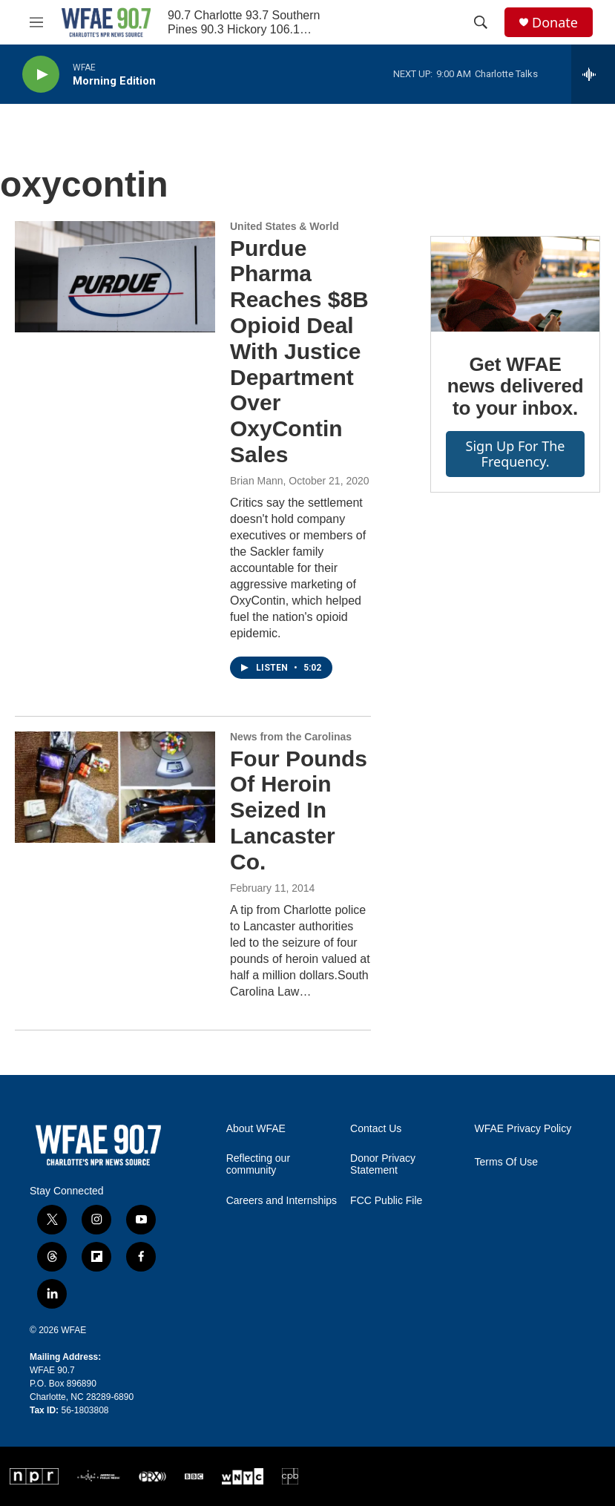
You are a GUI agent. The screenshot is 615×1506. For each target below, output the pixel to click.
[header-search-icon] (481, 22)
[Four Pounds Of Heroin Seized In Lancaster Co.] (115, 787)
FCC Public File (386, 1200)
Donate (555, 22)
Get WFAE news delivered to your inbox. (515, 386)
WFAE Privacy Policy (523, 1128)
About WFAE (256, 1128)
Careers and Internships (281, 1200)
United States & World (284, 226)
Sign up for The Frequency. (515, 453)
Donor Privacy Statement (382, 1164)
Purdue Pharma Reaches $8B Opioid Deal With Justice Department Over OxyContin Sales (299, 351)
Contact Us (375, 1128)
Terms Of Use (507, 1162)
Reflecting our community (258, 1164)
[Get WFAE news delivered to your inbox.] (515, 284)
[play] (41, 74)
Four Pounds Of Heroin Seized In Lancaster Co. (298, 810)
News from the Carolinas (291, 737)
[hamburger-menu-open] (36, 22)
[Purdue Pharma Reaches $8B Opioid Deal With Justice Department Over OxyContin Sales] (115, 276)
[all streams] (593, 74)
